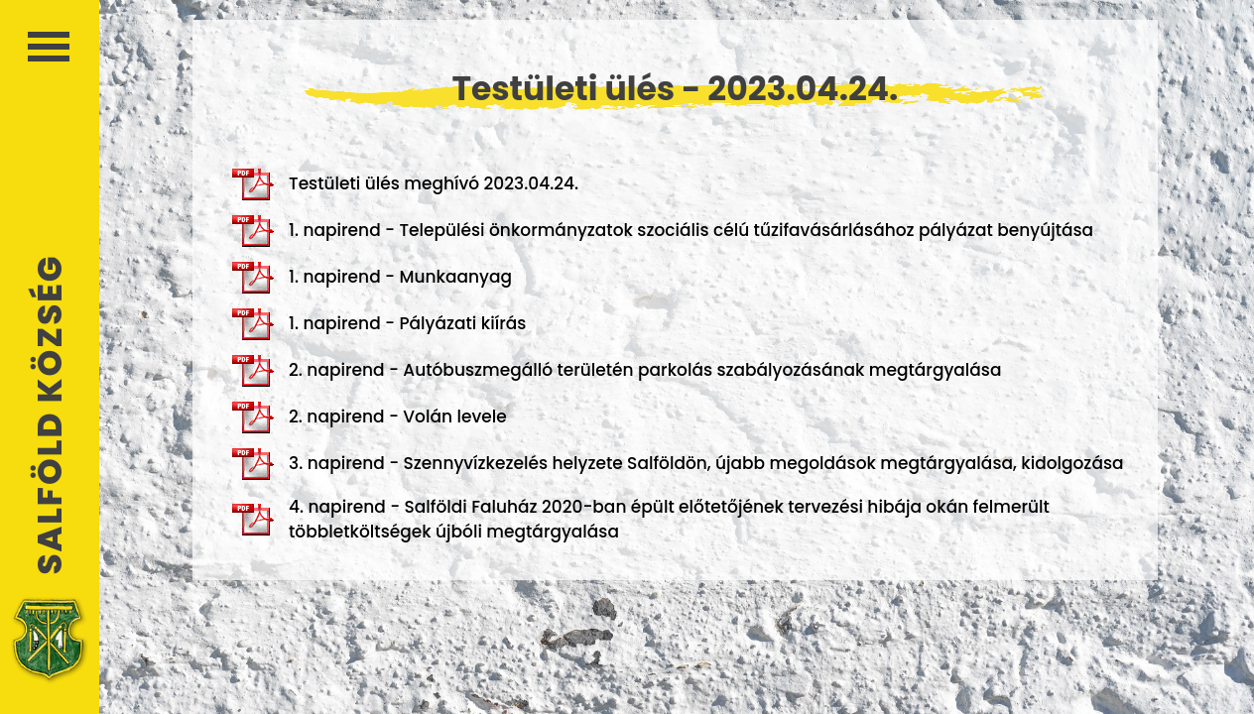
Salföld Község (49, 415)
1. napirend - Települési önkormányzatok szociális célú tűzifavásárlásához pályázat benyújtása (662, 231)
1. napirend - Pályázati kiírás (379, 324)
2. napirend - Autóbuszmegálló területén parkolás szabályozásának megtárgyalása (616, 371)
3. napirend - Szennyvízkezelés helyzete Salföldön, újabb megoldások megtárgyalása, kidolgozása (677, 464)
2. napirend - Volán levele (369, 417)
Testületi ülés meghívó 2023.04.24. (405, 184)
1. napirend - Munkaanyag (372, 278)
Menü (48, 46)
